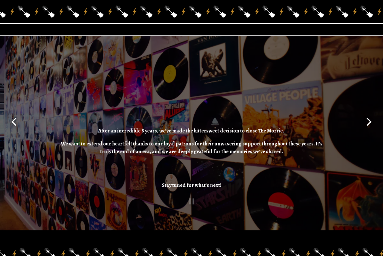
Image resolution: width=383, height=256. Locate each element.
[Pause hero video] (191, 196)
